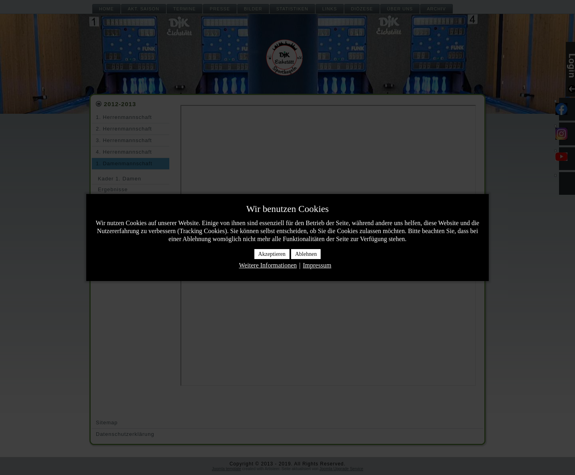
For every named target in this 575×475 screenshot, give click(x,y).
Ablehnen (306, 254)
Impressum (317, 265)
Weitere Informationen (268, 265)
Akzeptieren (272, 254)
